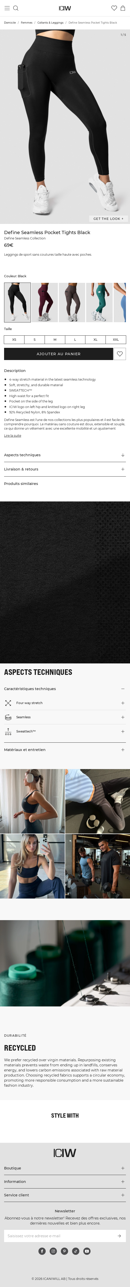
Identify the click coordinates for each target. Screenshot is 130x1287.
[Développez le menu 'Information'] (65, 1181)
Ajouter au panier (59, 354)
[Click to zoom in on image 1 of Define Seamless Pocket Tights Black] (65, 126)
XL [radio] (95, 339)
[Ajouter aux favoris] (120, 354)
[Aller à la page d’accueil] (65, 8)
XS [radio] (14, 339)
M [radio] (55, 339)
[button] (65, 469)
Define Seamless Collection (25, 238)
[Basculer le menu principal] (7, 8)
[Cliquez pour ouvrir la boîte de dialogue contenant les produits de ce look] (32, 801)
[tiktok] (76, 1251)
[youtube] (87, 1251)
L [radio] (75, 339)
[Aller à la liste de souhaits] (114, 8)
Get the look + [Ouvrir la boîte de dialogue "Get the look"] (109, 219)
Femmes (26, 22)
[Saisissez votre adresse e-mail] (58, 1236)
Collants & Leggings (50, 22)
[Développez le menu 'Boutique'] (65, 1168)
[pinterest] (64, 1251)
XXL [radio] (116, 339)
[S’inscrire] (119, 1236)
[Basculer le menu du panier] (123, 8)
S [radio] (34, 339)
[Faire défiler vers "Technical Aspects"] (65, 455)
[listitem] (17, 302)
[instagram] (53, 1251)
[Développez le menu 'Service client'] (65, 1195)
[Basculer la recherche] (15, 8)
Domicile (10, 22)
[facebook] (42, 1251)
